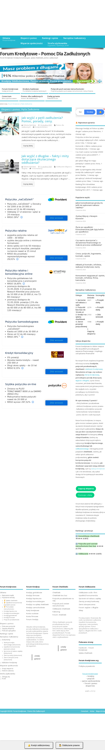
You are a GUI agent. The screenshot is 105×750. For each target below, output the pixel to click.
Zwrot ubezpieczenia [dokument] (11, 659)
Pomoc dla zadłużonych (32, 97)
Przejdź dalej (100, 301)
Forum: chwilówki (59, 615)
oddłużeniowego (82, 449)
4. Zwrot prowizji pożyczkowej (81, 324)
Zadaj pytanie (53, 97)
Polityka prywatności (87, 666)
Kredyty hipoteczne (10, 611)
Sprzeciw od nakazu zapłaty (90, 598)
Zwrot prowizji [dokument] (13, 655)
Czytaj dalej (28, 146)
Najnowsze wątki (8, 595)
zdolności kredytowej (94, 369)
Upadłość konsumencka (88, 595)
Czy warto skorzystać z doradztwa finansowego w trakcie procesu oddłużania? (89, 242)
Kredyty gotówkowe (10, 615)
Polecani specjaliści (9, 631)
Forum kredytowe (10, 90)
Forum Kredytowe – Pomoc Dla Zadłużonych (45, 54)
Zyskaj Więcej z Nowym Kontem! (86, 217)
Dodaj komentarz (41, 127)
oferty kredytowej (91, 375)
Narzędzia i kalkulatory (74, 38)
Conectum (9, 97)
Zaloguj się (6, 677)
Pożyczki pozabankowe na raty (63, 599)
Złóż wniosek (56, 218)
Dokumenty (6, 640)
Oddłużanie (83, 554)
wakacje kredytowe (98, 469)
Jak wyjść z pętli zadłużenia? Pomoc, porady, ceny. (42, 119)
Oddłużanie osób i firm (88, 592)
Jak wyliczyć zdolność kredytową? (89, 178)
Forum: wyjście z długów (88, 607)
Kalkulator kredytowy (9, 662)
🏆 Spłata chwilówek (10, 600)
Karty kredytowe (32, 610)
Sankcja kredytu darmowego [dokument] (12, 644)
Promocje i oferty (85, 495)
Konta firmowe (32, 616)
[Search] (80, 112)
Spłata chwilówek (85, 653)
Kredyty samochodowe (35, 607)
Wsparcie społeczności (32, 43)
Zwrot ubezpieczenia (87, 604)
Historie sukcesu (8, 671)
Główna (9, 39)
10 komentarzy (37, 168)
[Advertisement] (52, 18)
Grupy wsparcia (7, 668)
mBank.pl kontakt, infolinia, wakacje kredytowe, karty (89, 265)
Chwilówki (56, 592)
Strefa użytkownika (58, 44)
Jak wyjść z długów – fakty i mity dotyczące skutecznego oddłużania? (45, 159)
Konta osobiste (32, 613)
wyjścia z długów (82, 381)
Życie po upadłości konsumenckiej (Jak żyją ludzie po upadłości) (90, 229)
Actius (92, 711)
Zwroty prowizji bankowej (89, 601)
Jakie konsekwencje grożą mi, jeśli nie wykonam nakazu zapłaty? (89, 205)
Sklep (81, 610)
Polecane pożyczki (8, 626)
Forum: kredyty (32, 619)
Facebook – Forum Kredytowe (86, 649)
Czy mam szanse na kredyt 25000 (89, 152)
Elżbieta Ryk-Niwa (29, 125)
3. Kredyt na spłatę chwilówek (81, 317)
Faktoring (56, 612)
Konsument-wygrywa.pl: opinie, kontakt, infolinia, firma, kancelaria (90, 277)
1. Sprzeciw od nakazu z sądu (81, 302)
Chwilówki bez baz (59, 595)
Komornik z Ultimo (83, 146)
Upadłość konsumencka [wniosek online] (12, 648)
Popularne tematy (8, 597)
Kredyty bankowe (34, 90)
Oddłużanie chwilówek (61, 609)
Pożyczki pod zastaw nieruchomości (72, 90)
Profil (4, 679)
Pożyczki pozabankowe (11, 620)
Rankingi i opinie (50, 38)
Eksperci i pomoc (29, 38)
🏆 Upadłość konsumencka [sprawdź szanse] (13, 604)
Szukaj (90, 112)
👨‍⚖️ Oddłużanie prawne (69, 745)
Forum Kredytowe (90, 674)
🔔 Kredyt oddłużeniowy (39, 745)
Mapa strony (100, 711)
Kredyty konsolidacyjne (11, 613)
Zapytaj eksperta (91, 332)
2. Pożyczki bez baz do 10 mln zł (80, 309)
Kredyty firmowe (9, 617)
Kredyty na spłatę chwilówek (37, 604)
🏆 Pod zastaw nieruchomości (9, 608)
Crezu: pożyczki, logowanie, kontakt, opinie (88, 254)
